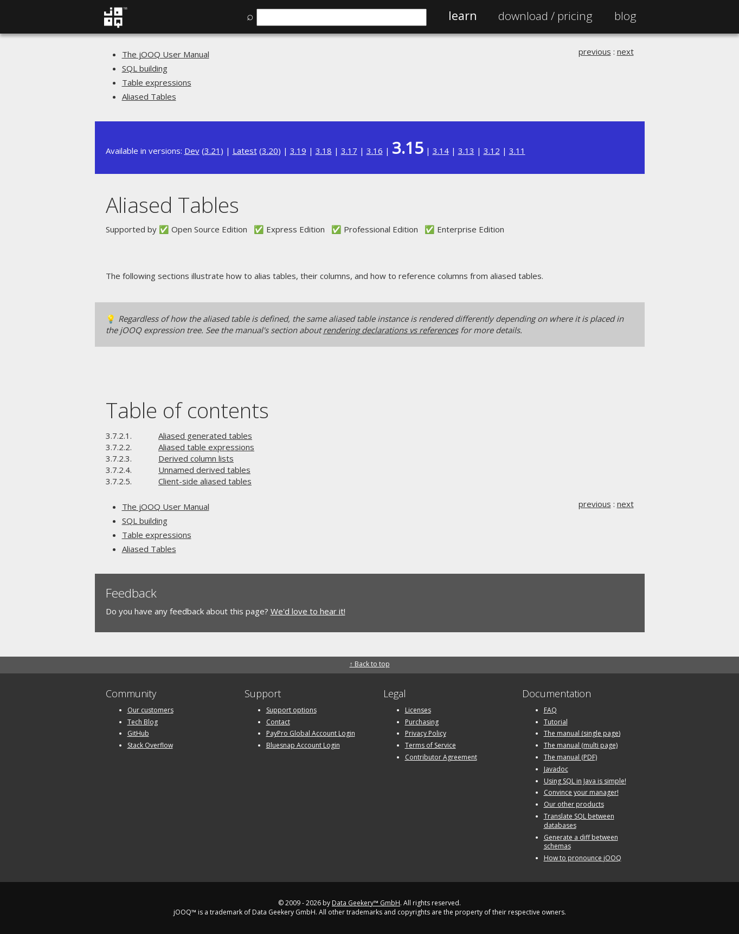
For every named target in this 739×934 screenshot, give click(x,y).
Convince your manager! (581, 792)
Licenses (418, 710)
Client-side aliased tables (205, 481)
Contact (278, 722)
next (625, 51)
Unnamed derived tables (204, 469)
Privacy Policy (425, 733)
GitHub (138, 733)
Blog (625, 15)
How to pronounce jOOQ (582, 857)
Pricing (545, 15)
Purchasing (422, 722)
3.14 (441, 150)
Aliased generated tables (205, 435)
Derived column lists (196, 458)
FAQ (550, 710)
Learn (462, 15)
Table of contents (187, 409)
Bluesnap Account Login (303, 745)
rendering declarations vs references (390, 330)
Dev (192, 150)
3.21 (212, 150)
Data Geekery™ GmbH (366, 902)
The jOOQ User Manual (165, 54)
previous (595, 51)
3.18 (324, 150)
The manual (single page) (582, 733)
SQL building (145, 68)
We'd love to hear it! (308, 611)
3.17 (349, 150)
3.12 (492, 150)
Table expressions (156, 82)
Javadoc (556, 769)
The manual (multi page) (581, 745)
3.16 (375, 150)
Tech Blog (142, 722)
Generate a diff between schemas (581, 842)
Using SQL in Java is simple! (585, 781)
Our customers (150, 710)
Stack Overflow (150, 745)
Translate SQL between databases (579, 821)
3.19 (298, 150)
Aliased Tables (149, 96)
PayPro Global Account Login (310, 733)
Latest (245, 150)
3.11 (517, 150)
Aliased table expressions (206, 447)
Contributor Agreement (441, 757)
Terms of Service (430, 745)
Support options (291, 710)
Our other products (574, 804)
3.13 (466, 150)
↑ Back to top (370, 664)
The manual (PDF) (570, 757)
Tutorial (556, 722)
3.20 (270, 150)
